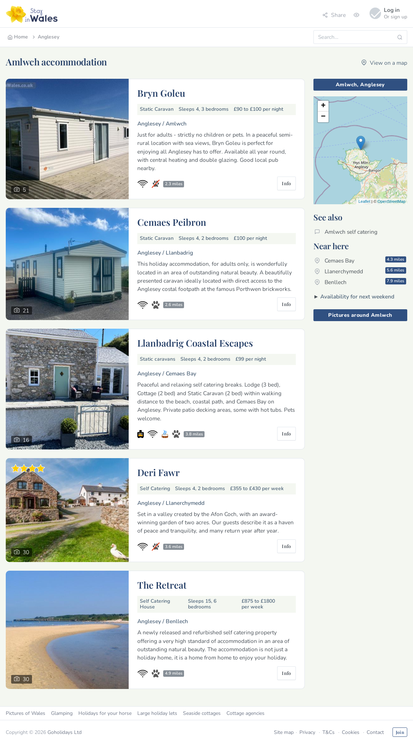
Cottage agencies (245, 713)
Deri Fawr (158, 472)
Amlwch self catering (346, 232)
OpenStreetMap (391, 201)
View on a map (384, 63)
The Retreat (162, 585)
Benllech (360, 282)
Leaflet (364, 201)
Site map (284, 732)
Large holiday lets (157, 713)
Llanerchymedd (360, 271)
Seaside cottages (202, 713)
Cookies (350, 732)
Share (334, 15)
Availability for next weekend (357, 296)
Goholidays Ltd (64, 732)
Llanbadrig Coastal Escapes (195, 343)
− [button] (323, 116)
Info (286, 183)
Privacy (307, 732)
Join (400, 732)
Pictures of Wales (25, 713)
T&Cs (328, 732)
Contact (375, 732)
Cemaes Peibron (171, 222)
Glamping (62, 713)
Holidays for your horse (105, 713)
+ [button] (323, 106)
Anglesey (45, 36)
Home (18, 36)
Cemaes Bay (360, 260)
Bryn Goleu (161, 93)
